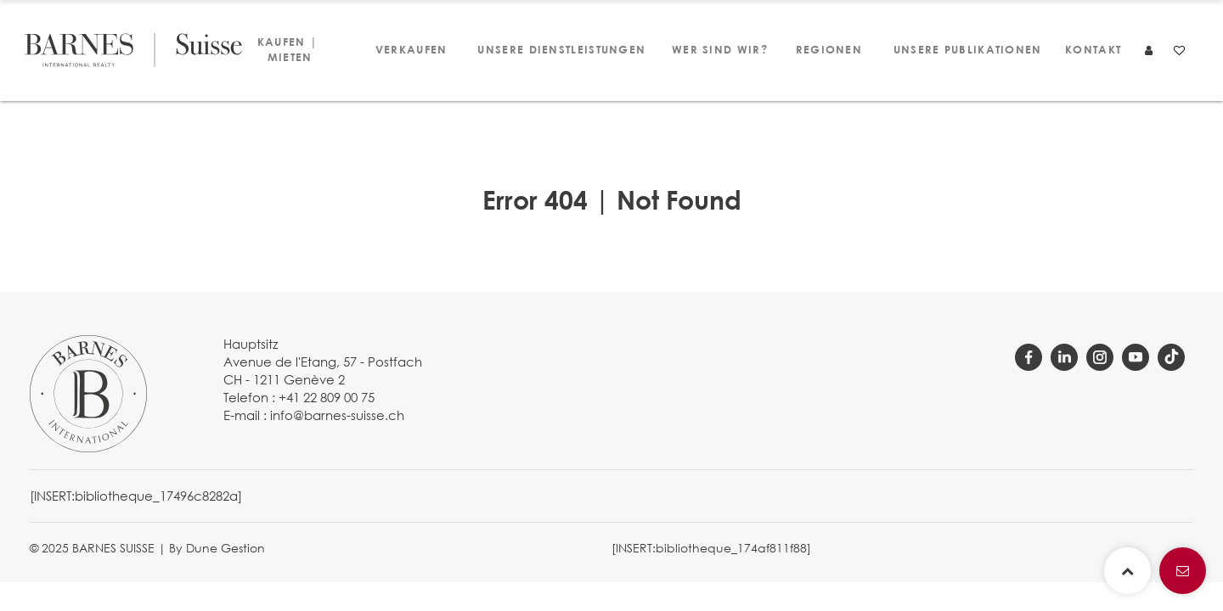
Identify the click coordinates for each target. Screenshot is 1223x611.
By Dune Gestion (217, 548)
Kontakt (1092, 49)
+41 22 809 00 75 (327, 397)
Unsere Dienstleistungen (555, 49)
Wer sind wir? (715, 49)
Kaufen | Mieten (287, 49)
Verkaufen (409, 49)
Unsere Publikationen (962, 49)
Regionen (827, 49)
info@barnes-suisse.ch (337, 414)
